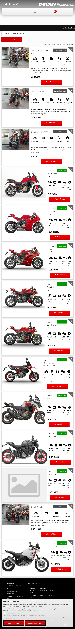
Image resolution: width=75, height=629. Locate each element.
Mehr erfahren (51, 82)
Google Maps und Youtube (12, 613)
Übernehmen (14, 623)
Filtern (12, 39)
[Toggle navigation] (35, 12)
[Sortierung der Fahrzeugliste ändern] (63, 45)
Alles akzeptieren (35, 623)
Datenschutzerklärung (36, 606)
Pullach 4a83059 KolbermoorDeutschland (12, 591)
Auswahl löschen (18, 33)
